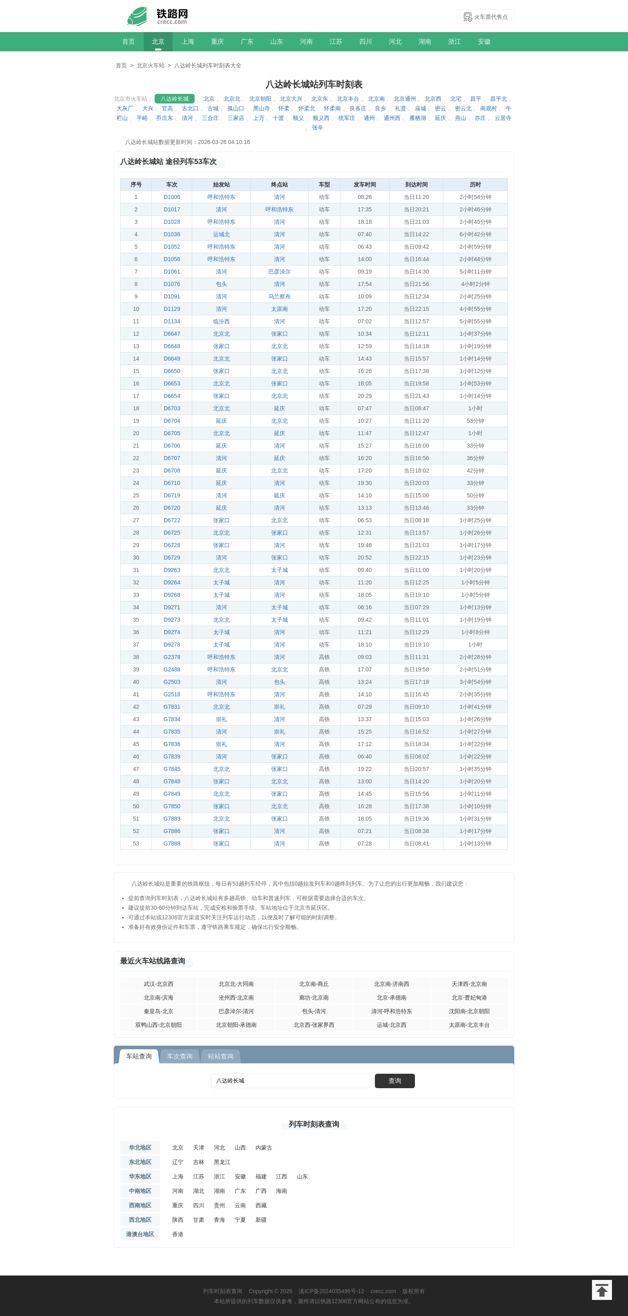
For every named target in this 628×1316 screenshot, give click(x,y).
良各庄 (358, 108)
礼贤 (400, 108)
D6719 (172, 495)
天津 (198, 1147)
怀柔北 (306, 108)
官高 (167, 108)
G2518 (171, 694)
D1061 (172, 271)
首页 (128, 41)
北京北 (231, 98)
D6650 (172, 371)
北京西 (433, 98)
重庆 (217, 41)
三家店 (235, 118)
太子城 (279, 570)
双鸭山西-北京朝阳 (158, 1025)
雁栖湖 (417, 118)
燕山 (460, 118)
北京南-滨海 (159, 997)
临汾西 (221, 321)
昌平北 (498, 98)
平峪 (142, 118)
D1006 (172, 197)
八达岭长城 (175, 98)
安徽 (484, 41)
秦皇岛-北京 (159, 1011)
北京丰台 (348, 98)
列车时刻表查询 (314, 1124)
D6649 (172, 358)
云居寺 (503, 118)
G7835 (171, 731)
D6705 (172, 433)
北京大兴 (291, 98)
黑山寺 (261, 108)
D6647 (172, 334)
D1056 (172, 259)
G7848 (171, 781)
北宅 (455, 98)
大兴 (147, 108)
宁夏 (240, 1220)
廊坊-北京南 (314, 997)
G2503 (171, 682)
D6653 (172, 383)
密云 (440, 108)
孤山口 (235, 108)
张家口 (279, 334)
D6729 (172, 557)
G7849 (171, 794)
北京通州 (405, 98)
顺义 (298, 118)
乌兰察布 (279, 296)
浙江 (454, 41)
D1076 (172, 284)
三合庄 (210, 118)
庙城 (420, 108)
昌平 (475, 98)
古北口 (190, 108)
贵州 (219, 1205)
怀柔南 (332, 108)
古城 (213, 108)
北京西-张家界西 (314, 1025)
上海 (187, 41)
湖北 (198, 1191)
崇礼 (279, 707)
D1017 (172, 209)
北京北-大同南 (236, 984)
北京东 (319, 98)
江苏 (336, 41)
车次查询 (180, 1056)
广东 (247, 41)
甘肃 (198, 1220)
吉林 (198, 1162)
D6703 (172, 408)
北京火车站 (151, 65)
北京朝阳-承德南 (236, 1025)
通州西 (392, 118)
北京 (158, 41)
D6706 (172, 445)
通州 (369, 118)
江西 (281, 1176)
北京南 (376, 98)
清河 (187, 118)
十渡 (278, 118)
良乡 (380, 108)
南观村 (488, 108)
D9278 (172, 644)
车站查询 (139, 1056)
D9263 (172, 570)
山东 (276, 41)
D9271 (172, 607)
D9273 (172, 619)
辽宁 (177, 1162)
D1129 (172, 309)
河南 (306, 41)
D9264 (172, 582)
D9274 (172, 632)
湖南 (425, 41)
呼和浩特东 (221, 197)
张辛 (317, 127)
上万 (258, 118)
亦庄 (480, 118)
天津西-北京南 (469, 984)
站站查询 (220, 1056)
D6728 (172, 545)
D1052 (172, 246)
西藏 (261, 1205)
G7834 (171, 719)
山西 (240, 1147)
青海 (219, 1220)
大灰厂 (125, 108)
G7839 (171, 756)
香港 (177, 1234)
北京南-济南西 (392, 984)
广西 (261, 1191)
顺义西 (321, 118)
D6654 (172, 396)
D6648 (172, 346)
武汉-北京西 (159, 984)
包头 (221, 284)
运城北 (221, 234)
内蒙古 (264, 1147)
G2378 (171, 657)
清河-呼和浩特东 (392, 1011)
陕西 (177, 1220)
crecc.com (383, 1291)
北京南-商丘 (314, 984)
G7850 (171, 806)
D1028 (172, 222)
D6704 (172, 421)
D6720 (172, 508)
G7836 (171, 744)
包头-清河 (314, 1011)
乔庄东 (164, 118)
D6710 (172, 483)
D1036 (172, 234)
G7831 (171, 707)
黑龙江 (222, 1162)
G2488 (171, 669)
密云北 (463, 108)
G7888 (171, 843)
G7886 (171, 831)
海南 (281, 1191)
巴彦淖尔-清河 (236, 1011)
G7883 (171, 818)
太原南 (279, 309)
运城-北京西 (392, 1025)
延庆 (440, 118)
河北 (395, 41)
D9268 (172, 595)
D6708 (172, 470)
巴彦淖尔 (279, 271)
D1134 (172, 321)
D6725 (172, 532)
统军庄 (346, 118)
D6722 (172, 520)
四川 (365, 41)
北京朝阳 (260, 98)
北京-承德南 (392, 997)
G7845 (171, 769)
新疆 (261, 1220)
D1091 (172, 296)
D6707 (172, 458)
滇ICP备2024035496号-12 (331, 1291)
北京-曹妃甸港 (469, 997)
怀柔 (284, 108)
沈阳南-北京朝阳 (469, 1011)
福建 (261, 1176)
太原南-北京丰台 (469, 1025)
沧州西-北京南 (236, 997)
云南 (240, 1205)
